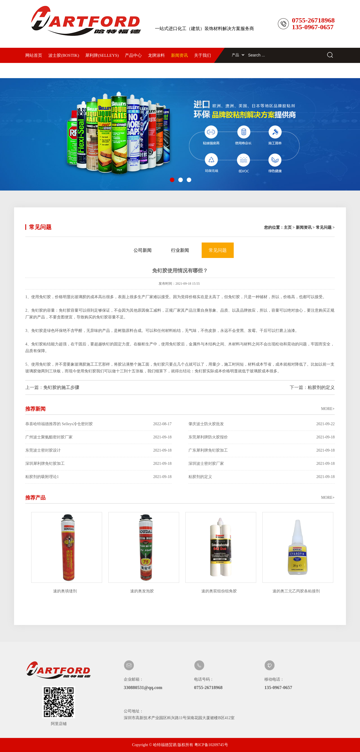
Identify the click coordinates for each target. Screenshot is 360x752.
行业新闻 (180, 250)
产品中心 (133, 55)
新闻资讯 (179, 55)
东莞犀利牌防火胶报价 (261, 437)
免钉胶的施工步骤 (61, 387)
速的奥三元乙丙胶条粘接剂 (297, 591)
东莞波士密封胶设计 (98, 450)
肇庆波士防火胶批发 (261, 424)
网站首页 (33, 55)
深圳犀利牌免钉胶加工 (98, 463)
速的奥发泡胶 (143, 591)
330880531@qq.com (143, 687)
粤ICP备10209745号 (211, 745)
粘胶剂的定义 (321, 387)
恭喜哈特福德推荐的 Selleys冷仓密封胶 (98, 424)
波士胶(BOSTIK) (63, 55)
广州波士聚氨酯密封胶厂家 (98, 437)
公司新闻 (143, 250)
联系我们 (33, 70)
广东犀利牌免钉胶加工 (261, 450)
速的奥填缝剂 (66, 591)
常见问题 (324, 227)
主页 (288, 227)
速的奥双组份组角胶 (220, 591)
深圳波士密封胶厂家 (261, 463)
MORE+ (328, 409)
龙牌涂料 (156, 55)
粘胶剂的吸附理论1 (98, 476)
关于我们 (202, 55)
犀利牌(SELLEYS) (102, 55)
